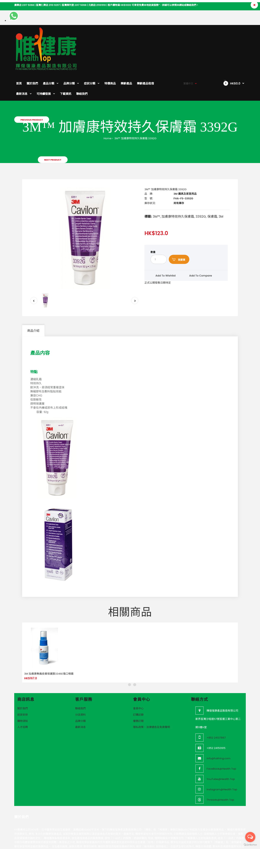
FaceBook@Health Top (221, 742)
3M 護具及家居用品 (185, 167)
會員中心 (138, 682)
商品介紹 (33, 304)
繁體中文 (188, 34)
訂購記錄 (138, 688)
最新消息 (80, 700)
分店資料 (80, 688)
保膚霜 (212, 189)
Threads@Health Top (220, 773)
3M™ (156, 189)
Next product (52, 133)
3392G (201, 189)
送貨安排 (22, 688)
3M (221, 189)
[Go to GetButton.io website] (250, 845)
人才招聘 (22, 700)
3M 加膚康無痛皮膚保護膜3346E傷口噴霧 (49, 647)
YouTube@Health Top (221, 752)
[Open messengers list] (250, 837)
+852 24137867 (216, 711)
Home (108, 111)
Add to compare (200, 249)
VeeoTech (31, 845)
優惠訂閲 (138, 694)
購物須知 (22, 694)
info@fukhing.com (219, 731)
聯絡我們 (80, 682)
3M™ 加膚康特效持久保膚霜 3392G (135, 111)
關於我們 (22, 682)
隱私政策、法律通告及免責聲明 (151, 700)
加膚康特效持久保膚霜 (177, 189)
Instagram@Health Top (222, 763)
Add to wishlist (165, 249)
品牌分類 (80, 694)
